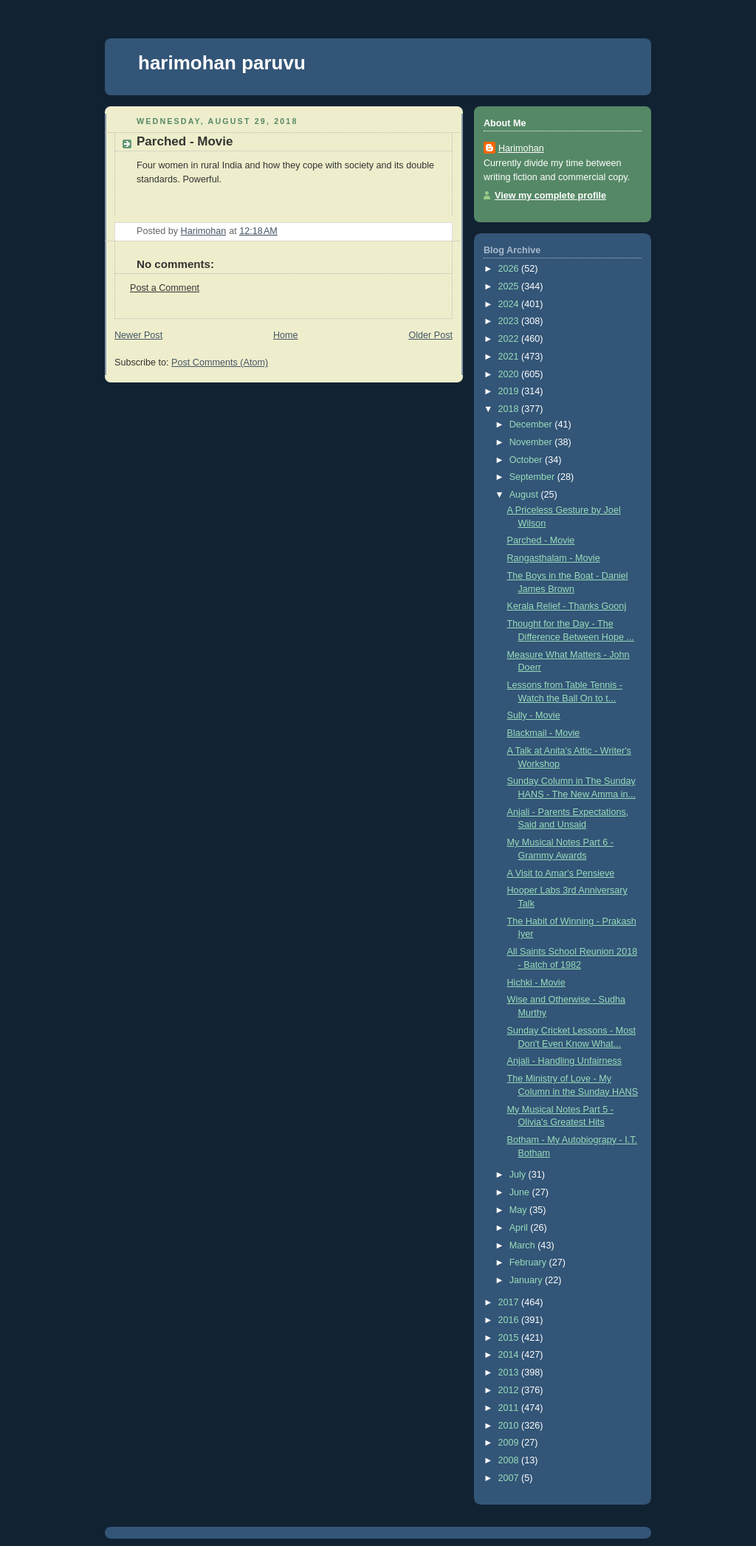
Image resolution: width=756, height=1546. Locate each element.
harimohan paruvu (222, 63)
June (520, 1192)
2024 (510, 304)
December (532, 424)
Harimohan (521, 148)
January (527, 1280)
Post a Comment (164, 288)
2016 (510, 1320)
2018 (510, 409)
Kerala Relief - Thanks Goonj (567, 606)
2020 (510, 374)
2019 (510, 391)
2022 (510, 339)
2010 (510, 1425)
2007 (510, 1478)
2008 (510, 1460)
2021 (510, 356)
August (525, 494)
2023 (510, 321)
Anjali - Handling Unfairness (564, 1061)
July (519, 1174)
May (519, 1210)
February (529, 1262)
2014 (510, 1355)
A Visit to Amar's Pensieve (561, 873)
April (520, 1228)
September (533, 477)
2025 (510, 286)
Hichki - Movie (536, 983)
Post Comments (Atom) (219, 362)
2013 (510, 1372)
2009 (510, 1442)
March (523, 1245)
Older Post (430, 335)
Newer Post (138, 335)
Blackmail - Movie (543, 733)
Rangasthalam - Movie (553, 558)
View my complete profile (550, 195)
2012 (510, 1390)
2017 (510, 1302)
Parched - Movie (541, 540)
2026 (510, 269)
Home (285, 335)
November (532, 442)
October (527, 460)
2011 (510, 1408)
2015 (510, 1338)
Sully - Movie (533, 715)
